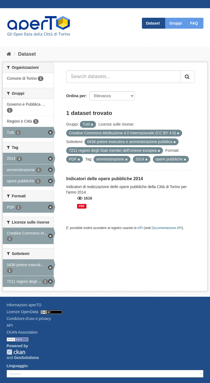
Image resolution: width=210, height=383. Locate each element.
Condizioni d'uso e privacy (29, 318)
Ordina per (76, 96)
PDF (81, 206)
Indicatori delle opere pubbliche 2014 (104, 178)
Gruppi (175, 23)
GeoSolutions (26, 357)
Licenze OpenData (22, 312)
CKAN (16, 352)
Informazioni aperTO (24, 305)
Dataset (153, 23)
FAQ (194, 23)
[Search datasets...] (123, 76)
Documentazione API (166, 228)
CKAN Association (22, 332)
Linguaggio (17, 366)
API (140, 228)
